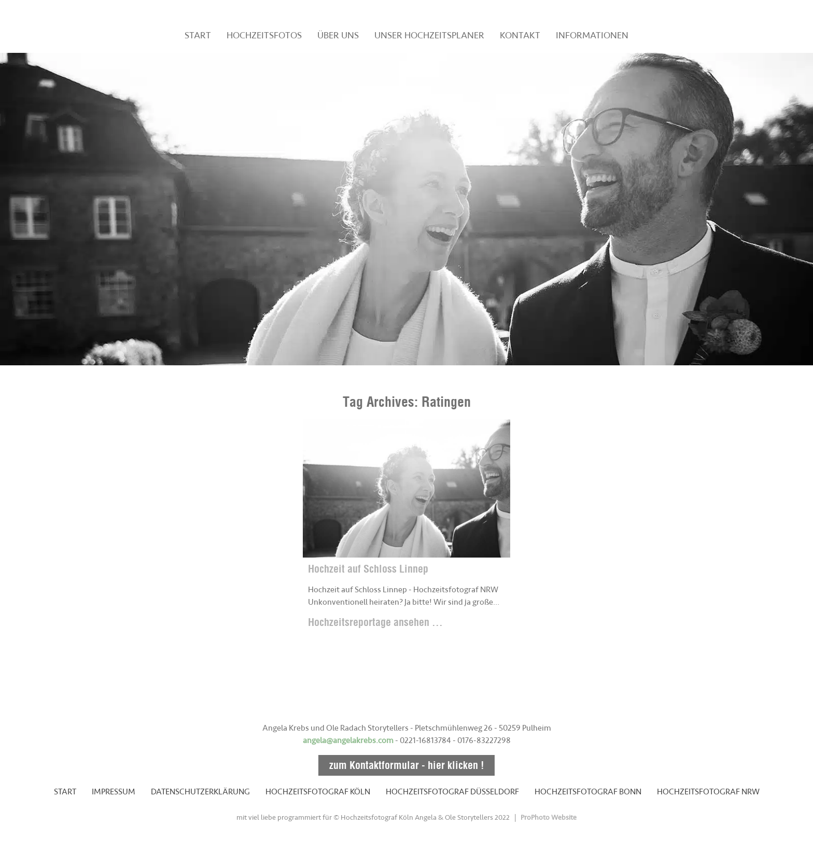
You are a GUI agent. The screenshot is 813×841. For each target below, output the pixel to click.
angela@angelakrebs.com (348, 740)
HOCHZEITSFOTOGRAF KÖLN (317, 792)
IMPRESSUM (113, 792)
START (198, 35)
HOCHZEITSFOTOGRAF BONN (588, 792)
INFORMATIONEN (592, 35)
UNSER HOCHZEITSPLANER (429, 35)
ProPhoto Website (549, 817)
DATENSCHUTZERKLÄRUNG (200, 792)
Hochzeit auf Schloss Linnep (368, 568)
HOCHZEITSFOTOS (264, 35)
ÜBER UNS (338, 35)
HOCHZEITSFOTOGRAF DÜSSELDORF (452, 792)
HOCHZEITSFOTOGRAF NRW (708, 792)
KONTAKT (520, 35)
